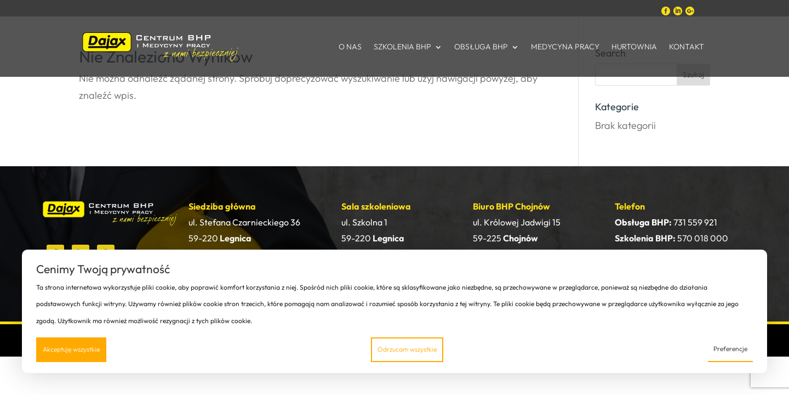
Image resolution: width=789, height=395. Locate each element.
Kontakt (686, 47)
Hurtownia (634, 47)
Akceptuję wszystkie (71, 349)
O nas (350, 47)
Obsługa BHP (481, 47)
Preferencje (730, 349)
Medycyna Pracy (565, 47)
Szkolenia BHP (402, 47)
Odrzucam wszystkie (407, 349)
